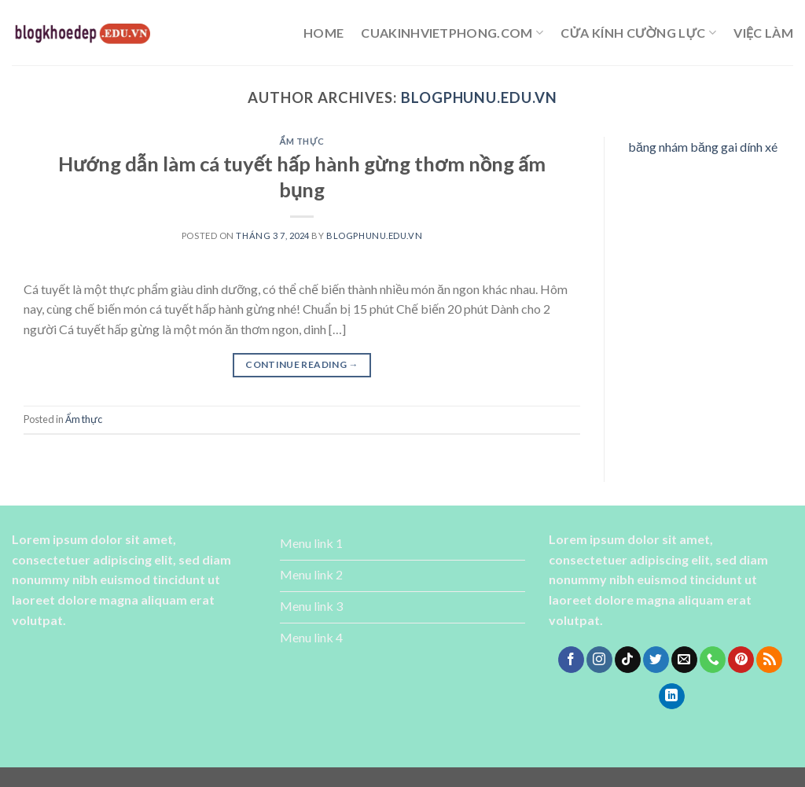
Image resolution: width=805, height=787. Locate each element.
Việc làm (763, 32)
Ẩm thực (302, 141)
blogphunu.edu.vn (479, 97)
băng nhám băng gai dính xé (702, 146)
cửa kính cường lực (638, 33)
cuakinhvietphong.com (452, 33)
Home (323, 32)
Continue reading (301, 364)
